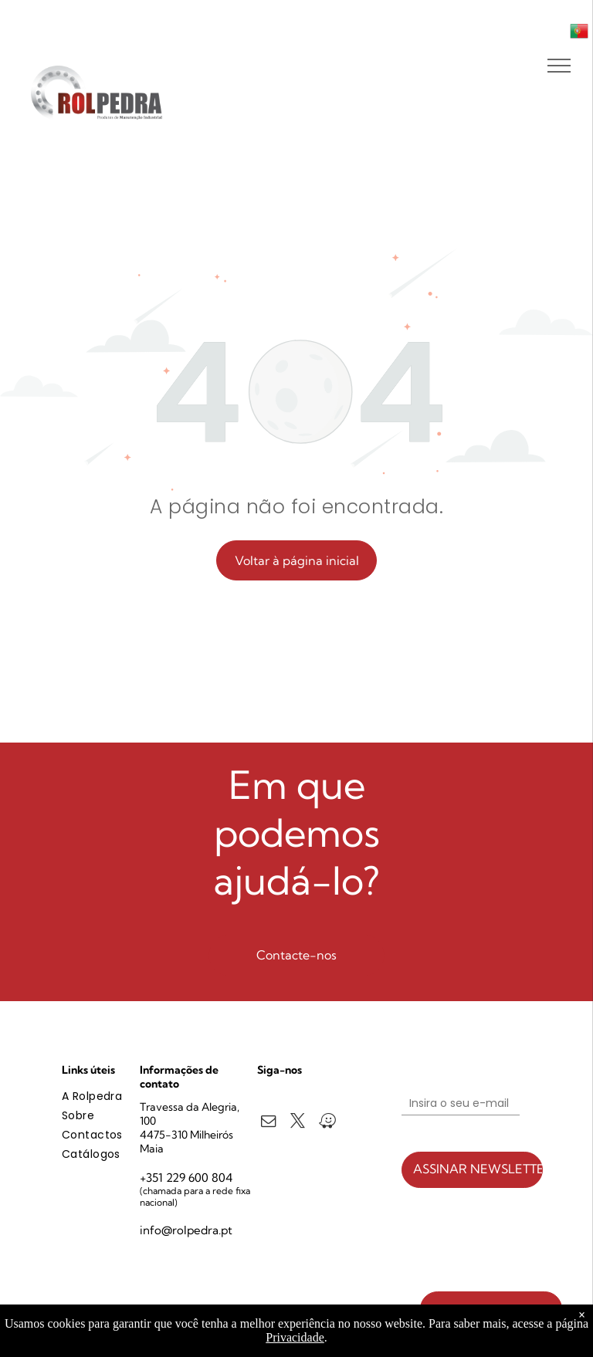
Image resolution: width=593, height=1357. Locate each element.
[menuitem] (117, 1096)
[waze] (327, 1123)
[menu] (559, 66)
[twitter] (297, 1123)
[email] (268, 1123)
